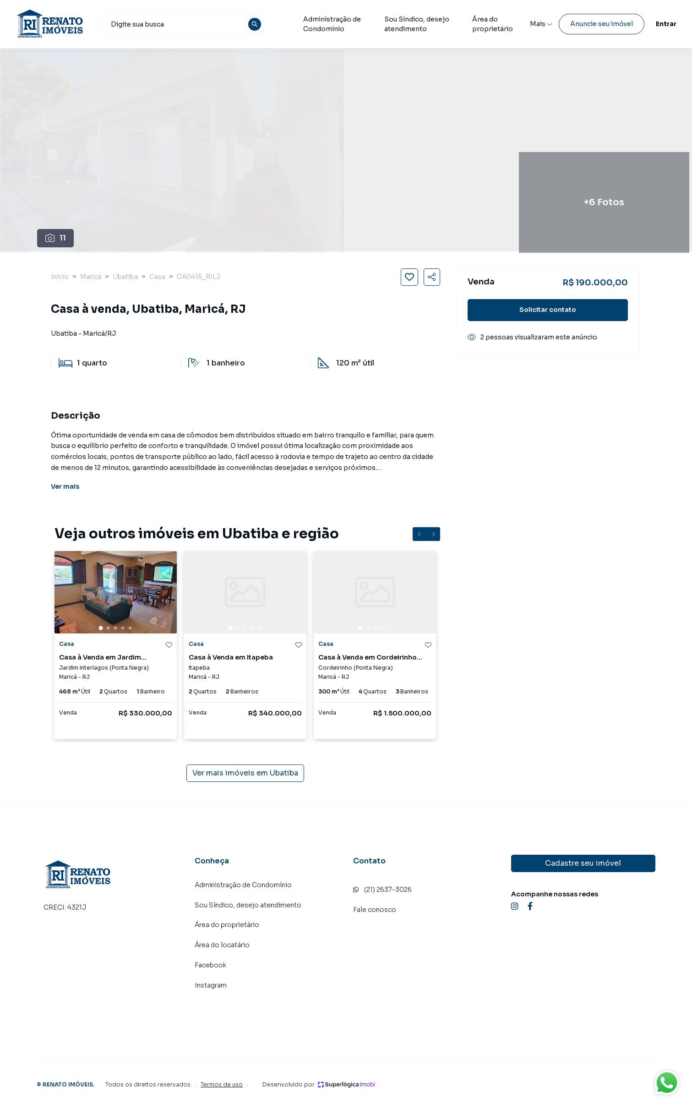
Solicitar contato (547, 310)
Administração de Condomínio (342, 24)
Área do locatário (222, 945)
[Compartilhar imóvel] (432, 277)
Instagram (211, 985)
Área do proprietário (227, 925)
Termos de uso (222, 1084)
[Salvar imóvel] (409, 277)
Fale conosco (374, 910)
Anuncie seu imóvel (580, 24)
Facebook (210, 965)
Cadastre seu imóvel (583, 863)
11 (55, 238)
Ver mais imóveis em (245, 773)
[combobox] (197, 24)
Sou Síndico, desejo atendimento (439, 24)
